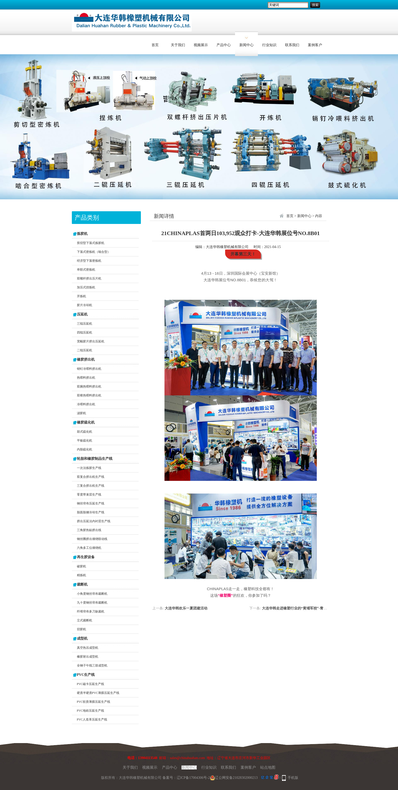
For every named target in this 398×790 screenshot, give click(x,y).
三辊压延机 (84, 323)
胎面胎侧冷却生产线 (90, 512)
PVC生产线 (86, 675)
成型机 (82, 638)
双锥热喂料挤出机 (89, 395)
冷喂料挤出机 (86, 404)
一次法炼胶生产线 (89, 468)
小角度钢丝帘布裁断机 (92, 593)
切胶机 (81, 629)
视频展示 (201, 45)
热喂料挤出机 (86, 377)
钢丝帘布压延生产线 (90, 503)
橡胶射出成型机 (87, 656)
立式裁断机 (84, 620)
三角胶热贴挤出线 (89, 530)
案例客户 (315, 45)
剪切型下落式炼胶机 (90, 243)
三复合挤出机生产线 (90, 485)
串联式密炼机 (86, 269)
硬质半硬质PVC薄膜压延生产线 (98, 693)
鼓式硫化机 (84, 431)
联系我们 (292, 45)
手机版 (293, 778)
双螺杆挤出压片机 (89, 278)
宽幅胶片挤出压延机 (90, 341)
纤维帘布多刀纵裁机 (90, 611)
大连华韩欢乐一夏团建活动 (186, 608)
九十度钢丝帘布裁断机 (92, 602)
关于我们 (178, 45)
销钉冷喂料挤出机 (89, 369)
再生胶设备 (86, 557)
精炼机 (81, 575)
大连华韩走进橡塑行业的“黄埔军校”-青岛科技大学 (301, 608)
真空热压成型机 (87, 647)
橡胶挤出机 (86, 359)
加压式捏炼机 (86, 287)
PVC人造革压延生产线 (92, 719)
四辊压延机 (84, 332)
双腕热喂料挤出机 (89, 386)
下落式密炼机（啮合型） (93, 252)
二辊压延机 (84, 350)
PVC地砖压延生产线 (90, 710)
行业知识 (269, 45)
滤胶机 (81, 413)
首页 (155, 45)
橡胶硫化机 (86, 422)
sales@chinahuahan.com (187, 758)
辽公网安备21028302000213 (234, 778)
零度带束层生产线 (89, 494)
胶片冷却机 (84, 305)
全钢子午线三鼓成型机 (92, 665)
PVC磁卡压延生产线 (90, 684)
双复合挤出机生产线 (90, 477)
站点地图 (267, 767)
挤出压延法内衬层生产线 (93, 521)
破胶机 (81, 566)
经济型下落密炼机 (89, 260)
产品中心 (224, 45)
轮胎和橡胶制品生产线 (94, 459)
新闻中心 (246, 45)
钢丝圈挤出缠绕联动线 (92, 539)
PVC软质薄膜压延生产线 (93, 702)
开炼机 (81, 296)
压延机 (82, 314)
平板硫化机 (84, 440)
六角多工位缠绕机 (89, 548)
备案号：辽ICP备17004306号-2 (186, 778)
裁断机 (82, 584)
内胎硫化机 (84, 449)
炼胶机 (82, 234)
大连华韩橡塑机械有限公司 (227, 247)
